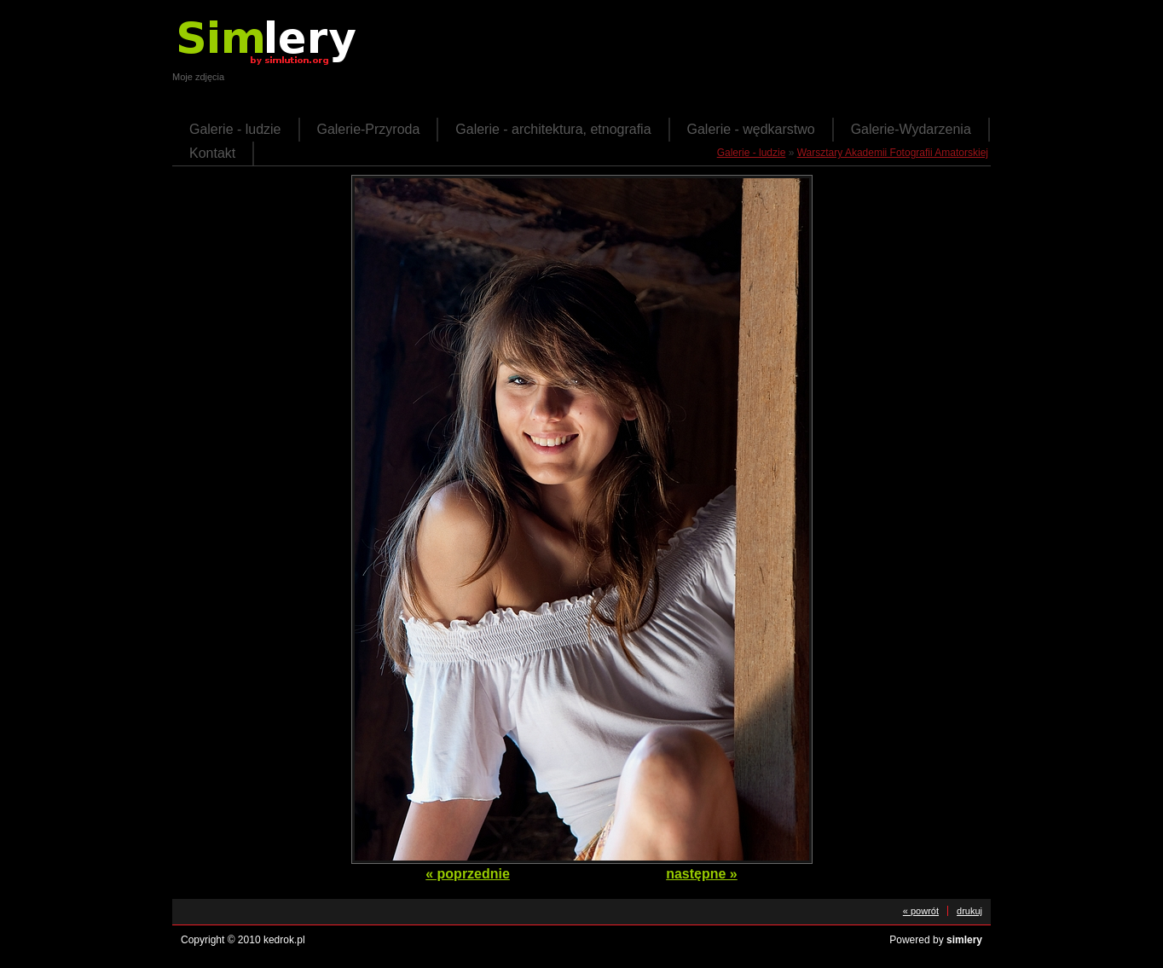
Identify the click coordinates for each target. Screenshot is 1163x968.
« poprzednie (467, 874)
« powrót (921, 911)
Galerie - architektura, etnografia (553, 129)
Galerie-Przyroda (368, 129)
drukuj (969, 911)
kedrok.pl (284, 940)
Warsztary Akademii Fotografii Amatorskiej (892, 153)
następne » (702, 874)
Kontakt (212, 153)
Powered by (935, 940)
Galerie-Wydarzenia (911, 129)
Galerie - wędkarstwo (751, 129)
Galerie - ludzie (235, 129)
